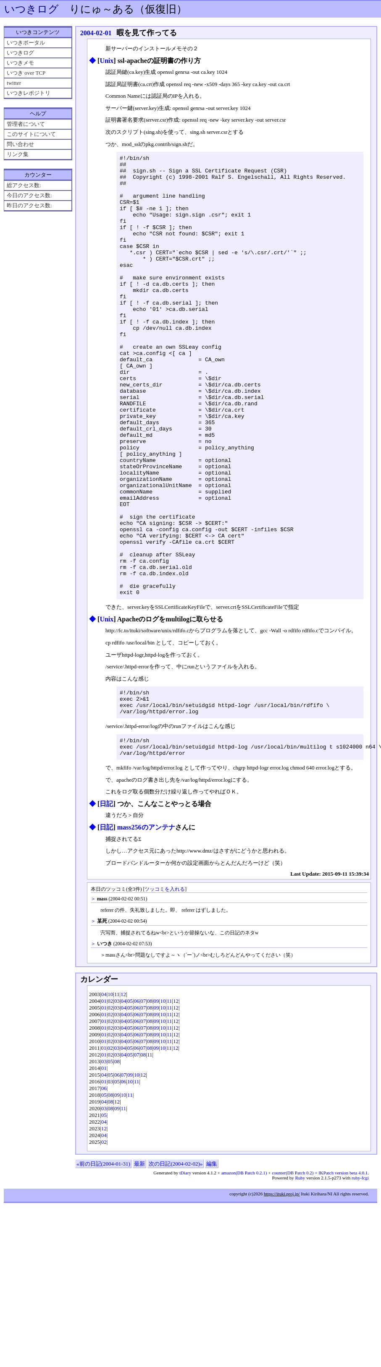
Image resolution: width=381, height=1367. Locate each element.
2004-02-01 (96, 33)
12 (123, 1091)
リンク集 (18, 154)
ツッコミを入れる (165, 986)
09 (156, 1098)
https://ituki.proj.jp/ (282, 1290)
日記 (106, 900)
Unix (106, 60)
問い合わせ (20, 144)
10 (110, 1091)
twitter (14, 83)
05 (130, 1098)
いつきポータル (26, 42)
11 (117, 1091)
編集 (211, 1260)
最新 (139, 1260)
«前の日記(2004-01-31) (103, 1260)
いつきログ (31, 9)
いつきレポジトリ (28, 93)
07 (143, 1098)
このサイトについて (31, 134)
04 (104, 1091)
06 (136, 1098)
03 (117, 1098)
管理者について (26, 124)
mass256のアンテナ (146, 924)
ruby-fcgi (360, 1274)
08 (149, 1098)
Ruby (300, 1274)
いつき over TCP (26, 73)
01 (104, 1098)
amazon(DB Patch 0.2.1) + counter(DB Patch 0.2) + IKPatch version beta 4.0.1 (294, 1269)
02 (110, 1098)
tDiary (185, 1269)
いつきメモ (20, 63)
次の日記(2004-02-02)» (175, 1260)
